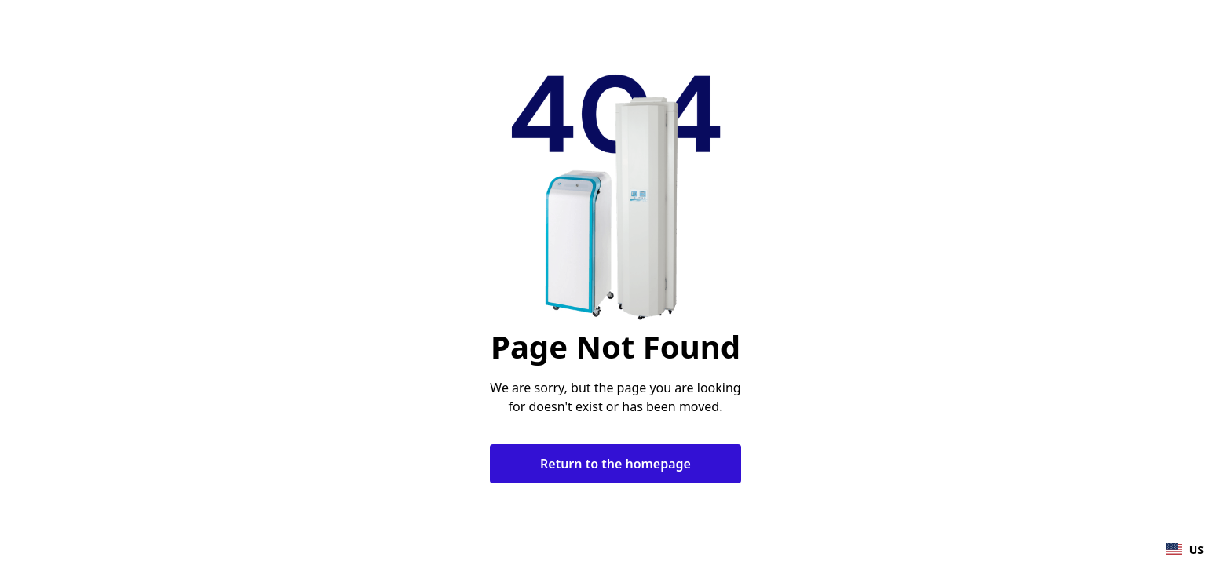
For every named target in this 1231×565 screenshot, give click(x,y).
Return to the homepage (615, 463)
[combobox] (1184, 549)
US (1185, 549)
